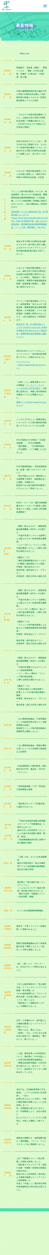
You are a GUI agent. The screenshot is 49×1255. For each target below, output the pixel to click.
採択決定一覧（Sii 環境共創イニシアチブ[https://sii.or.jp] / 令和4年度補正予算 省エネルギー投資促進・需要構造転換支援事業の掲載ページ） (31, 330)
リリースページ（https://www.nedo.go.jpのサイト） (31, 364)
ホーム (19, 29)
